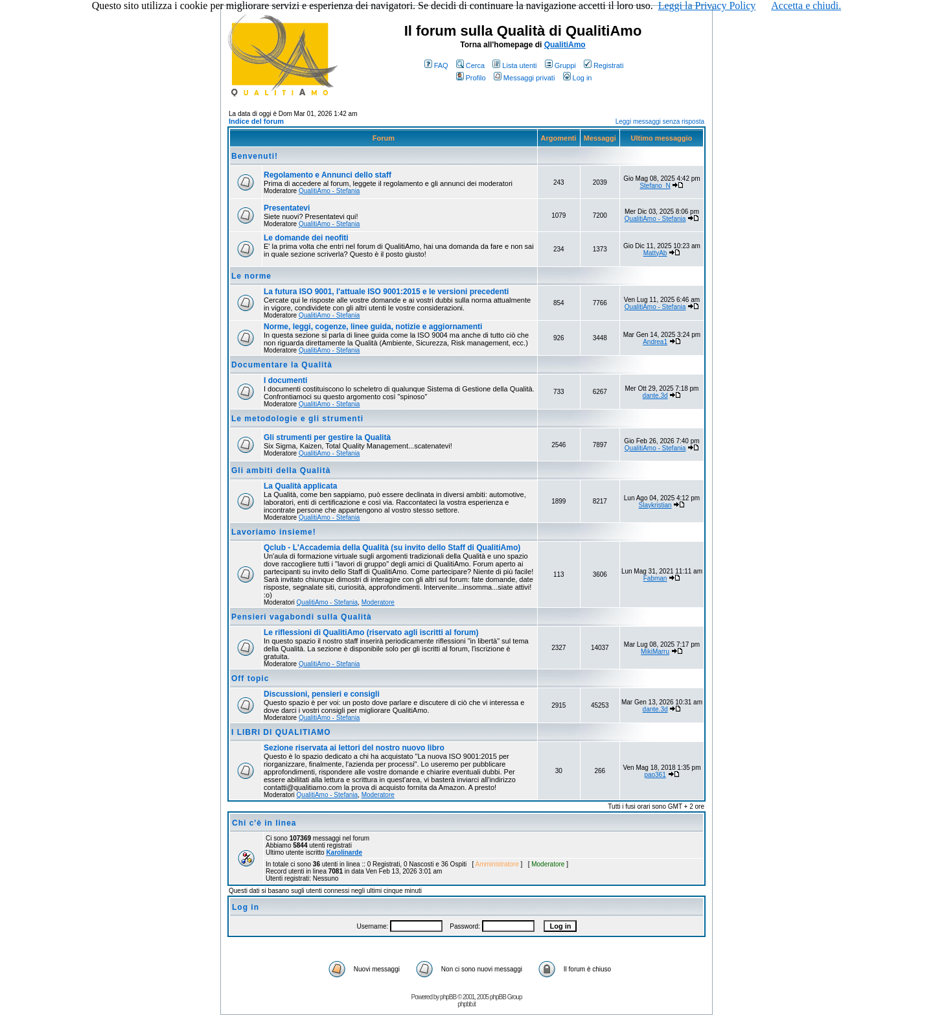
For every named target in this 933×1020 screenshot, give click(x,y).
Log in (577, 78)
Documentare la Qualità (281, 364)
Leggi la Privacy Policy (707, 5)
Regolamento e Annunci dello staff (327, 175)
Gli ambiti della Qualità (280, 470)
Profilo (471, 78)
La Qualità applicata (300, 486)
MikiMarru (655, 651)
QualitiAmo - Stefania (329, 190)
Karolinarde (344, 852)
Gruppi (560, 65)
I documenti (285, 380)
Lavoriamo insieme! (273, 532)
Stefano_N (654, 185)
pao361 (654, 774)
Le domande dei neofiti (306, 237)
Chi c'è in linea (264, 823)
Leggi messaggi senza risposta (660, 121)
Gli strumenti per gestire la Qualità (327, 437)
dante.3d (655, 395)
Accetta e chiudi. (806, 5)
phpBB (448, 997)
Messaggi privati (524, 78)
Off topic (250, 678)
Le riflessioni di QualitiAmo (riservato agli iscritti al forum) (371, 632)
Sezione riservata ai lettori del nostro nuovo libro (354, 747)
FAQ (436, 65)
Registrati (603, 65)
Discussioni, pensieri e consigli (322, 694)
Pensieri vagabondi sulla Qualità (301, 616)
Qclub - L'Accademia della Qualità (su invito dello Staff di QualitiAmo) (392, 547)
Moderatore (378, 602)
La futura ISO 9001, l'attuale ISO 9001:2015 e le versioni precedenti (386, 291)
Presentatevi (287, 208)
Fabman (655, 578)
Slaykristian (654, 505)
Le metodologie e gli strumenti (297, 418)
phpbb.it (466, 1004)
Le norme (251, 276)
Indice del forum (256, 121)
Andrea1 (655, 341)
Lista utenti (514, 65)
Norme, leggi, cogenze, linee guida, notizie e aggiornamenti (373, 326)
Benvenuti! (254, 156)
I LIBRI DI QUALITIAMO (281, 732)
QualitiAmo (565, 44)
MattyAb (655, 253)
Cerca (470, 65)
